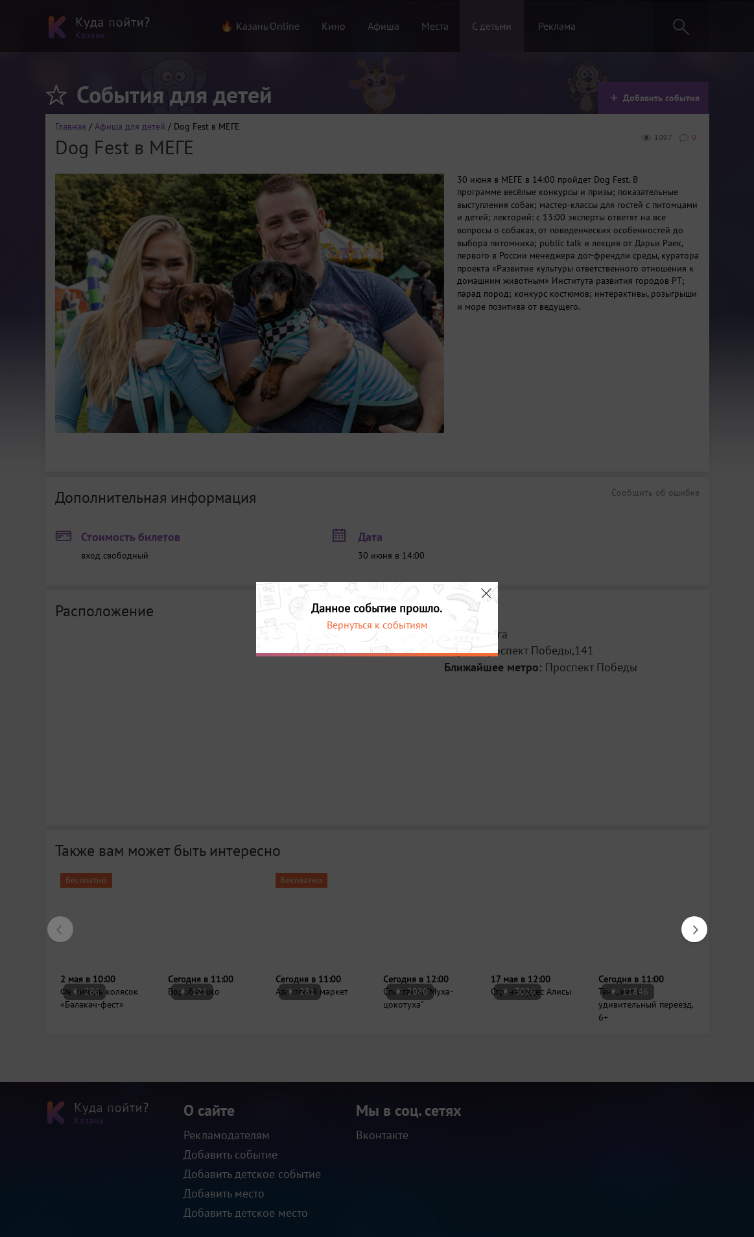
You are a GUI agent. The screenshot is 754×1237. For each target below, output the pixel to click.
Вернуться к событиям (377, 624)
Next (687, 922)
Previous (53, 922)
